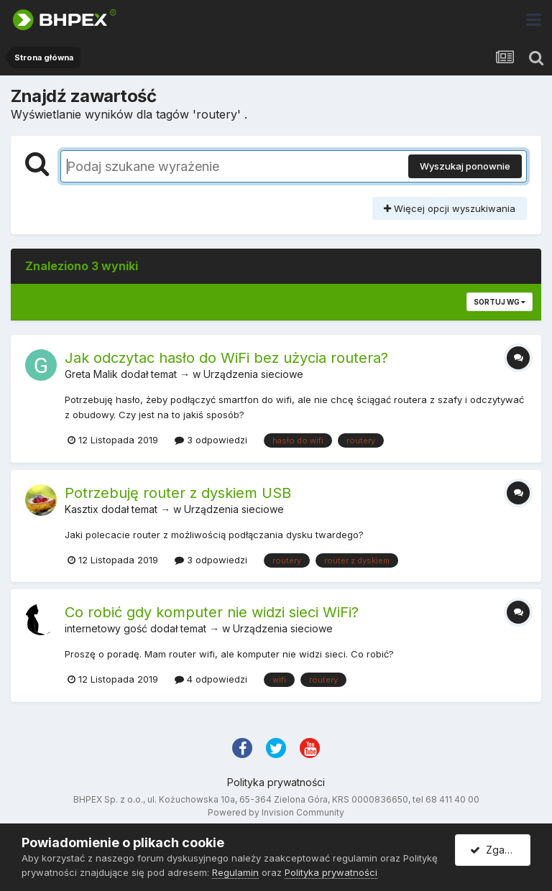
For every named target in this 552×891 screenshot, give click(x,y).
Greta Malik (91, 374)
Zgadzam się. (500, 850)
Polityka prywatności (276, 782)
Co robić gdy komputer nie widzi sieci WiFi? (212, 612)
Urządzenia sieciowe (253, 374)
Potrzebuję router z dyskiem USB (178, 493)
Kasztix (81, 509)
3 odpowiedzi (211, 440)
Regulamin (235, 872)
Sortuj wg (499, 301)
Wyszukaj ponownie (465, 166)
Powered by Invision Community (276, 812)
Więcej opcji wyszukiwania (449, 208)
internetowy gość (106, 628)
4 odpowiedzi (211, 679)
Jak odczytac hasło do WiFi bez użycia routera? (226, 357)
